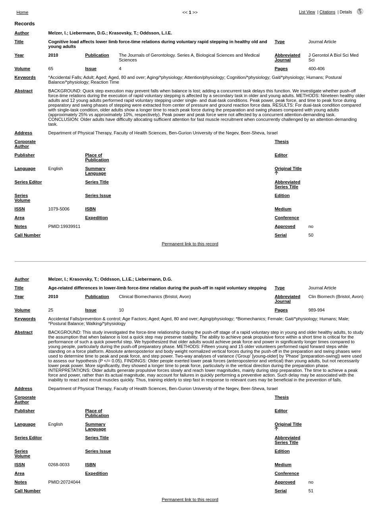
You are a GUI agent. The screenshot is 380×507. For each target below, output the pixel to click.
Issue (90, 68)
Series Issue (98, 195)
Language (25, 168)
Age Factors (134, 318)
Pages (281, 68)
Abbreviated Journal (288, 57)
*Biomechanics (250, 318)
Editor (281, 155)
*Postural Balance (66, 323)
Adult (88, 77)
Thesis (282, 141)
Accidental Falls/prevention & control (84, 318)
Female (275, 318)
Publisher (25, 155)
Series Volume (23, 198)
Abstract (24, 90)
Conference (287, 217)
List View (307, 12)
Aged (101, 77)
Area (20, 217)
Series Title (97, 182)
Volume (23, 68)
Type (280, 41)
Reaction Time (105, 82)
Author (22, 33)
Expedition (96, 217)
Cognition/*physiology (248, 77)
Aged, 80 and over (126, 77)
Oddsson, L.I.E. (156, 33)
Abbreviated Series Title (288, 184)
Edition (282, 195)
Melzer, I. (57, 33)
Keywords (25, 77)
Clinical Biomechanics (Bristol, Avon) (155, 296)
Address (24, 132)
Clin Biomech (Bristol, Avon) (336, 296)
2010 (53, 55)
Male (343, 318)
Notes (21, 226)
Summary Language (95, 171)
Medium (283, 209)
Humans (315, 77)
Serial (281, 235)
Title (19, 41)
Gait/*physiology (288, 77)
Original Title (288, 168)
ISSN (20, 209)
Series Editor (28, 182)
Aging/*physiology (164, 77)
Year (19, 55)
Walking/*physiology (106, 323)
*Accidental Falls (64, 77)
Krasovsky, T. (123, 33)
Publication (97, 55)
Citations (328, 12)
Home (23, 12)
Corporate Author (25, 144)
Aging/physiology (216, 318)
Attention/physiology (204, 77)
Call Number (28, 235)
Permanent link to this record (190, 243)
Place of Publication (97, 157)
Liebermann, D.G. (87, 33)
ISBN (90, 209)
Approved (285, 226)
